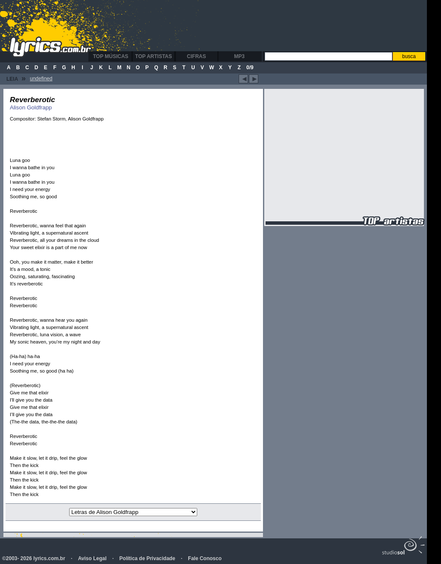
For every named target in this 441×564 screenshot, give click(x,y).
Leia (16, 78)
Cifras (196, 56)
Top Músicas (111, 56)
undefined (41, 79)
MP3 (239, 56)
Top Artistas (153, 56)
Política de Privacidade (147, 558)
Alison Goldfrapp (31, 107)
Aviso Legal (92, 558)
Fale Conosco (205, 558)
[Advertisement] (262, 25)
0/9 (250, 67)
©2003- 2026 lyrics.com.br (33, 558)
